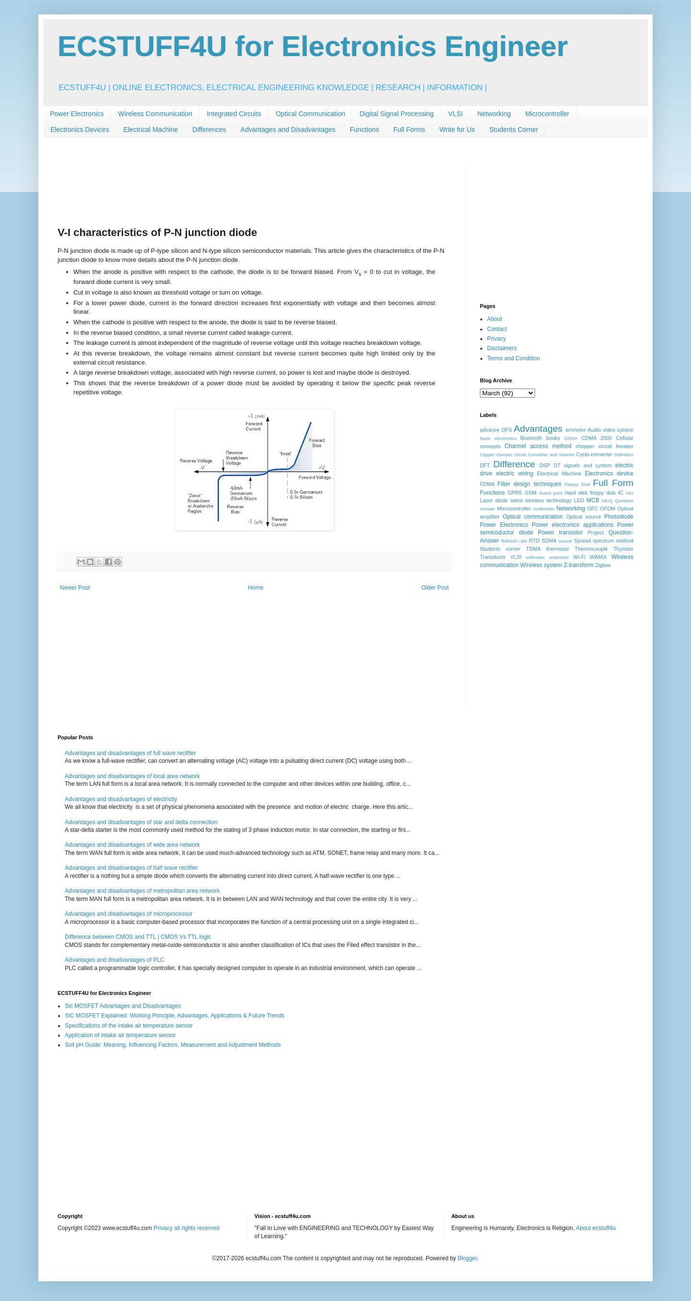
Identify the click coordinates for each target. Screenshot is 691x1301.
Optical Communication (310, 114)
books (553, 438)
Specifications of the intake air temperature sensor (129, 1025)
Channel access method (538, 446)
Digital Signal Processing (396, 114)
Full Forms (409, 129)
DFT (485, 465)
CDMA (570, 438)
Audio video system (610, 430)
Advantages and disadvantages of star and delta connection (141, 822)
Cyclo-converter (594, 454)
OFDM (608, 508)
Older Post (435, 587)
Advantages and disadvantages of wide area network (132, 844)
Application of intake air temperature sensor (120, 1035)
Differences (209, 129)
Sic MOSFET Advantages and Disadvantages (123, 1006)
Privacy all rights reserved (186, 1228)
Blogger (467, 1258)
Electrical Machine (150, 129)
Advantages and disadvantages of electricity (121, 799)
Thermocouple (591, 549)
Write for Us (457, 129)
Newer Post (75, 587)
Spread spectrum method (603, 541)
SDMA (548, 541)
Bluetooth (531, 438)
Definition (623, 454)
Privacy (496, 338)
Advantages (538, 429)
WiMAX (598, 557)
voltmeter (535, 557)
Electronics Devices (79, 129)
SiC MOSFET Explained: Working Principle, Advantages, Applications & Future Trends (175, 1015)
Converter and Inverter (551, 454)
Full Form (613, 483)
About (494, 319)
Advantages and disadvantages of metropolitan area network (142, 890)
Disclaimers (502, 348)
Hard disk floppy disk (590, 493)
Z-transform (579, 565)
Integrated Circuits (234, 114)
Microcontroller (547, 114)
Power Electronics (77, 114)
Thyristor (623, 549)
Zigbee (603, 565)
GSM (530, 493)
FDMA (487, 484)
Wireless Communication (155, 114)
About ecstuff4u (596, 1228)
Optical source (583, 517)
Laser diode (494, 500)
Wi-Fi (579, 557)
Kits (629, 493)
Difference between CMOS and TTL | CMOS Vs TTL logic (138, 937)
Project (596, 532)
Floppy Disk (577, 484)
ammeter (575, 430)
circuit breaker (615, 446)
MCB (592, 500)
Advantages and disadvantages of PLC (114, 960)
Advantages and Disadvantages (287, 129)
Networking (494, 114)
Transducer (493, 557)
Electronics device (609, 473)
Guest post (550, 493)
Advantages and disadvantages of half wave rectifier (131, 867)
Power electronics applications (572, 524)
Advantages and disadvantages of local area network (132, 776)
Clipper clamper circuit (503, 454)
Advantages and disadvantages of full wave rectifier (130, 753)
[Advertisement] (232, 188)
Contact (497, 329)
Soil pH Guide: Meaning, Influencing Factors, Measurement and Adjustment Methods (173, 1044)
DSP (545, 465)
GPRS (515, 493)
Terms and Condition (513, 358)
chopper (585, 446)
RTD (534, 541)
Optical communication (533, 516)
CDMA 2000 (597, 438)
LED (579, 500)
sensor (565, 541)
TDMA (533, 549)
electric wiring (514, 473)
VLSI (455, 114)
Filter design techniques (529, 484)
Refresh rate (514, 541)
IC (620, 493)
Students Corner (513, 129)
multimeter (544, 508)
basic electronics (498, 438)
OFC (592, 508)
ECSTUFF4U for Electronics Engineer (313, 46)
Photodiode (618, 516)
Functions (364, 129)
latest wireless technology (541, 500)
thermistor (557, 549)
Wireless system (541, 565)
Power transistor (560, 532)
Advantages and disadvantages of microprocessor (128, 914)
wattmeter (559, 557)
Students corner (500, 549)
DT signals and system (583, 465)
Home (255, 587)
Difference (514, 464)
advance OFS (496, 430)
